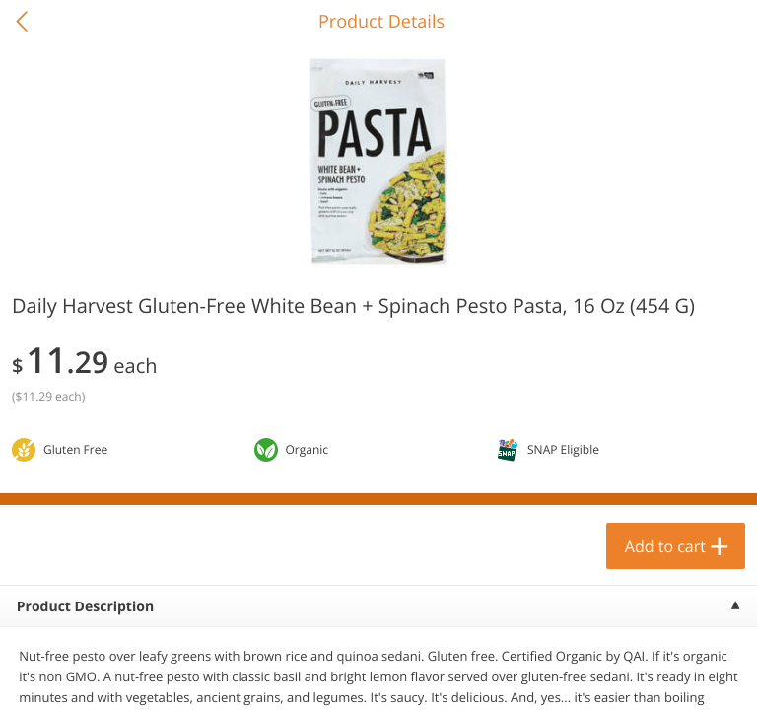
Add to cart (665, 546)
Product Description (85, 607)
